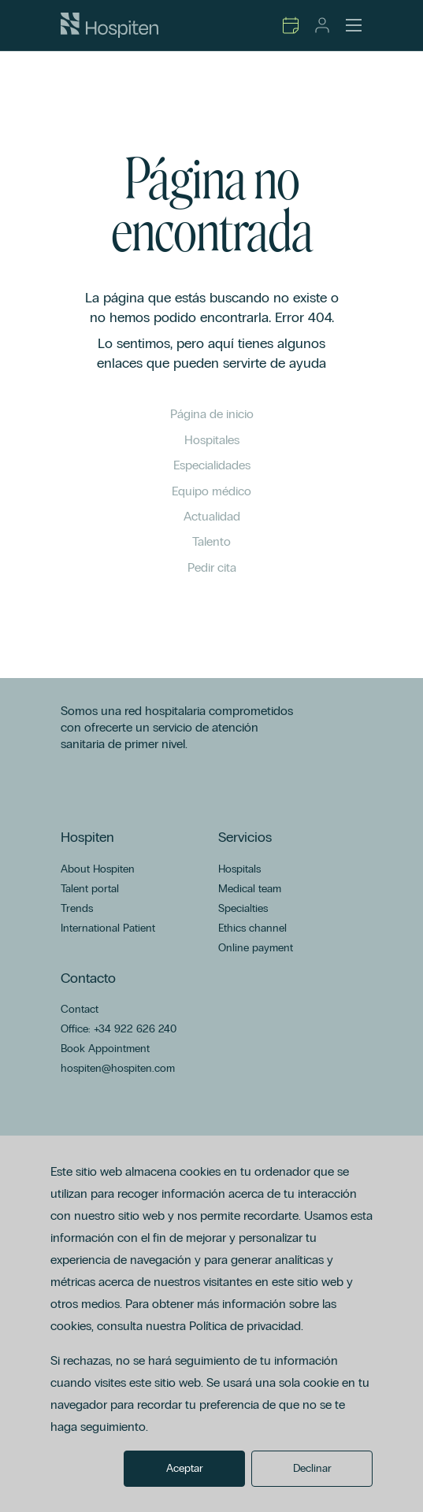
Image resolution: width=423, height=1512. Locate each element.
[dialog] (211, 1324)
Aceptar (184, 1468)
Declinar (312, 1468)
